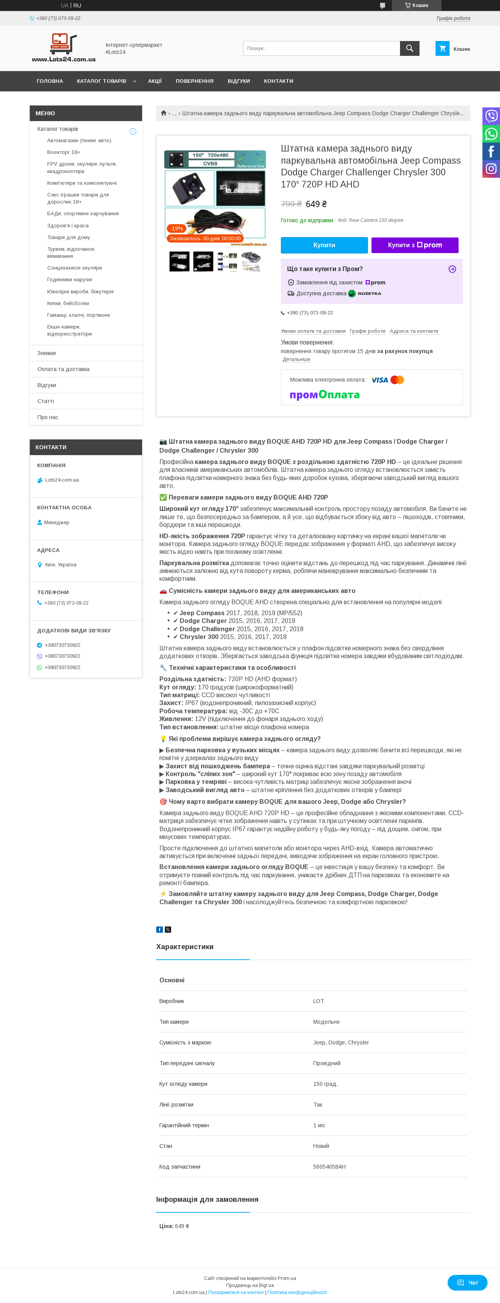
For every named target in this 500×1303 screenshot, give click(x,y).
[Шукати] (410, 48)
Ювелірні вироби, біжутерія (80, 292)
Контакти (278, 81)
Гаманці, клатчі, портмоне (78, 315)
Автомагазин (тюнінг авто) (79, 140)
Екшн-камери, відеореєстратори (69, 330)
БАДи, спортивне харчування (83, 213)
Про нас (48, 417)
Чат (467, 1282)
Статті (46, 401)
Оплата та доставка (63, 369)
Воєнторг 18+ (63, 152)
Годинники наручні (69, 279)
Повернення (195, 81)
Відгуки (239, 81)
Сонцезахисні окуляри (74, 268)
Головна (50, 81)
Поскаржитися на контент (236, 1292)
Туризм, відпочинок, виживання (71, 252)
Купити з (415, 245)
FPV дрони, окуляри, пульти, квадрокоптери (82, 167)
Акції (155, 81)
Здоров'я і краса (68, 225)
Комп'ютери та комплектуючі (82, 183)
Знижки (47, 353)
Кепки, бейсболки (68, 303)
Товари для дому (68, 237)
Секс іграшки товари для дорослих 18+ (78, 198)
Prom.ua (287, 1278)
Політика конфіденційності (297, 1292)
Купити (325, 245)
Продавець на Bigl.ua (250, 1285)
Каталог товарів (101, 81)
